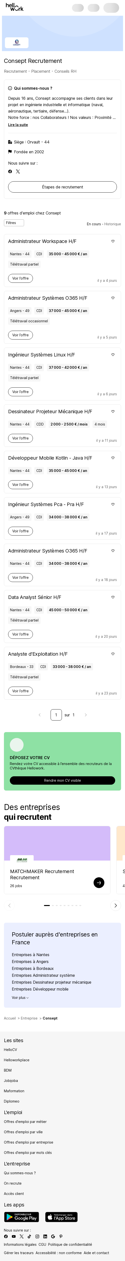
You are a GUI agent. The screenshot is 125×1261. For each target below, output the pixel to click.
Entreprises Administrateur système (43, 975)
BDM (8, 1070)
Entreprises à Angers (30, 961)
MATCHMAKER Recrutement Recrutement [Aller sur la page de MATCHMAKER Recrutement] (42, 874)
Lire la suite (18, 125)
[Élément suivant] (115, 905)
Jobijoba (11, 1080)
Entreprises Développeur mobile (40, 989)
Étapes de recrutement (62, 186)
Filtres (14, 223)
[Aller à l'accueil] (15, 7)
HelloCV (10, 1050)
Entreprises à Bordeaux (33, 968)
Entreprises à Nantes (30, 954)
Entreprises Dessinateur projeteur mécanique (51, 982)
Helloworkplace (16, 1060)
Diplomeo (11, 1101)
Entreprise (29, 1018)
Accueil (10, 1018)
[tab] (47, 905)
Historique (112, 224)
